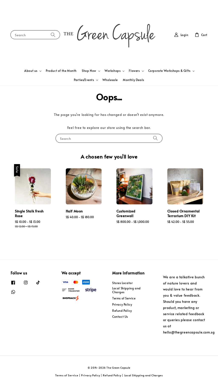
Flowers (134, 71)
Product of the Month (61, 71)
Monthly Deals (133, 80)
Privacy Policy (122, 304)
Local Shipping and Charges (126, 290)
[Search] (53, 34)
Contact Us (120, 317)
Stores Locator (122, 283)
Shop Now (89, 71)
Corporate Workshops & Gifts (169, 71)
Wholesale (110, 80)
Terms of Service (124, 298)
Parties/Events (84, 80)
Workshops (112, 71)
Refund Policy (122, 311)
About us (30, 71)
